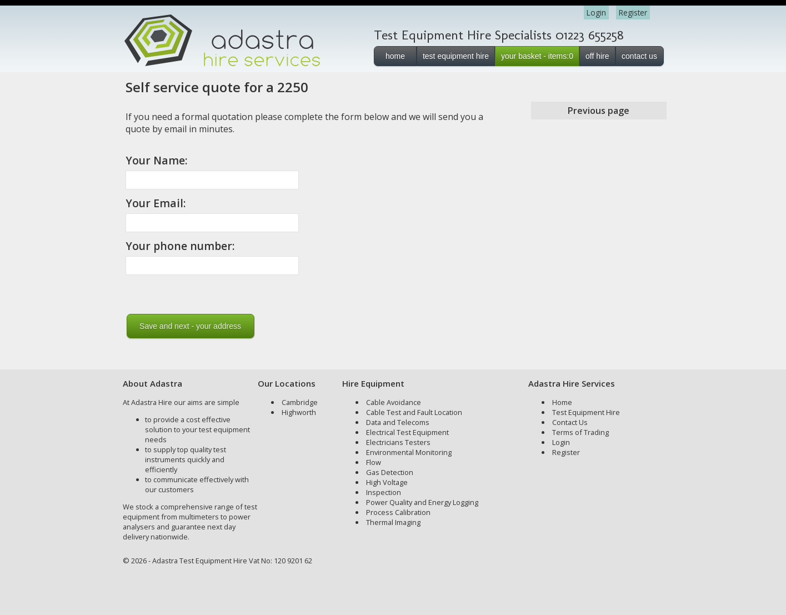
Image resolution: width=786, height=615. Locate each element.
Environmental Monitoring (409, 452)
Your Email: (156, 203)
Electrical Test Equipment (407, 432)
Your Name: (157, 160)
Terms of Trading (580, 432)
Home (562, 402)
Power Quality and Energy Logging (422, 502)
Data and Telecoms (397, 422)
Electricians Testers (398, 442)
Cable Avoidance (393, 402)
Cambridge (300, 402)
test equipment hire (456, 56)
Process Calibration (398, 512)
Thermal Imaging (393, 522)
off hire (597, 56)
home (395, 56)
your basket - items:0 (537, 56)
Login (596, 12)
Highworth (299, 412)
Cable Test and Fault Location (414, 412)
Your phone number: (180, 245)
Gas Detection (389, 472)
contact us (639, 56)
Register (633, 12)
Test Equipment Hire (586, 412)
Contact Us (570, 422)
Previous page (598, 110)
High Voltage (387, 482)
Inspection (383, 492)
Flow (373, 462)
